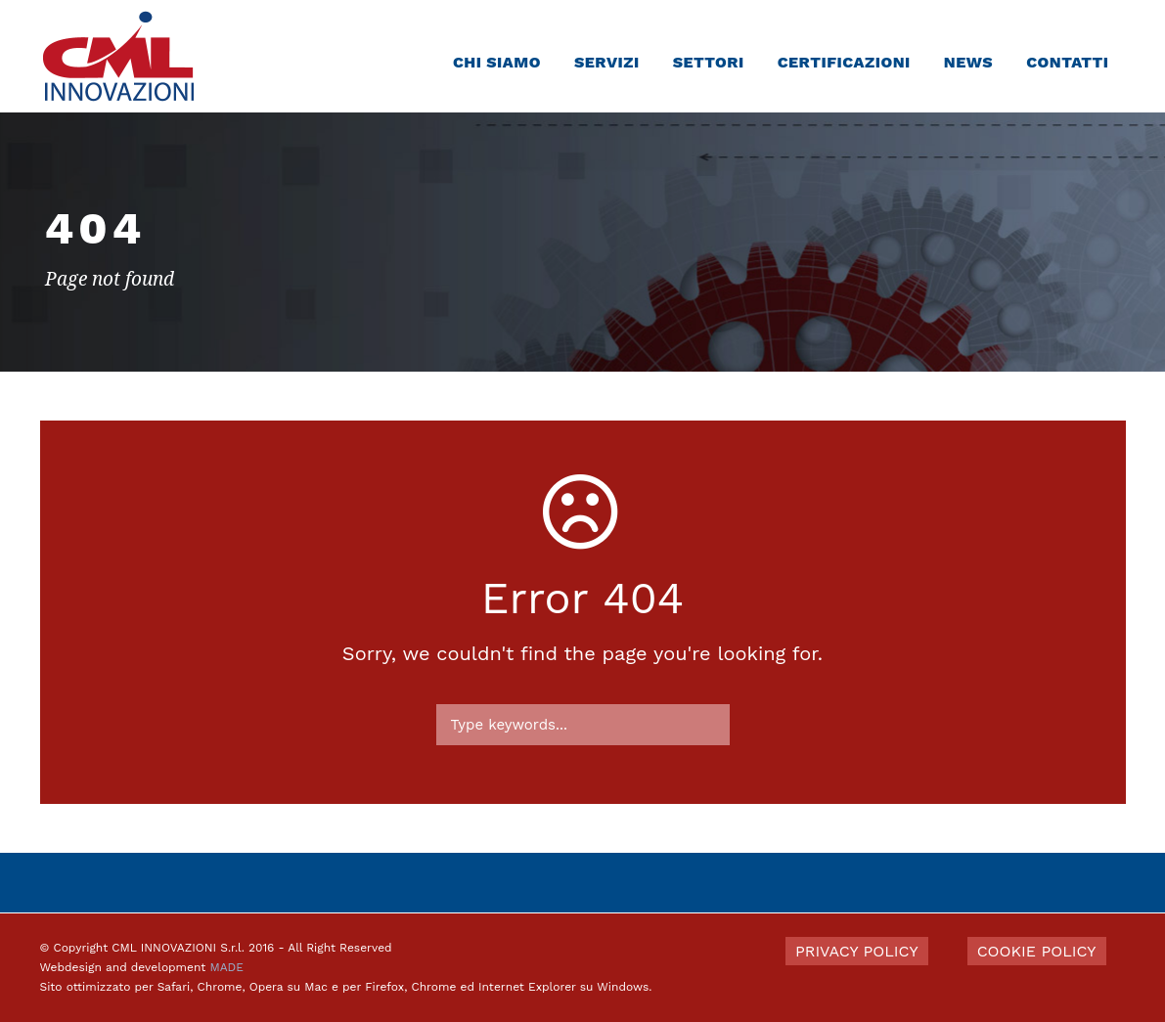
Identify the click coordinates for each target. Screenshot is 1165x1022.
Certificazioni (844, 62)
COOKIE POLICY (1037, 951)
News (968, 62)
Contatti (1067, 62)
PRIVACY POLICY (857, 951)
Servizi (607, 62)
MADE (226, 967)
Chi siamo (497, 62)
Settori (708, 62)
